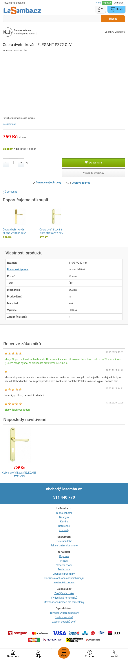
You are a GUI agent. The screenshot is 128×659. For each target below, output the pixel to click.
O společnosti (64, 512)
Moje (38, 654)
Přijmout (107, 2)
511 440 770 (64, 497)
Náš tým (64, 517)
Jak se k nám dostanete (64, 545)
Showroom (13, 654)
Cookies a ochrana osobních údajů (64, 578)
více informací (10, 124)
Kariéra (64, 521)
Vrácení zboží (64, 565)
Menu (64, 653)
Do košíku (93, 162)
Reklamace (64, 569)
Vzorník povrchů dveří (64, 621)
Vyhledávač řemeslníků (64, 597)
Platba (64, 560)
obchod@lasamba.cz (64, 489)
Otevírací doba (64, 541)
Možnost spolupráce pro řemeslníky (64, 602)
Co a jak (89, 654)
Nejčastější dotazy (64, 582)
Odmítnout (119, 2)
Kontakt (115, 654)
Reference (64, 525)
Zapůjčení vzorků (64, 593)
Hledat (113, 18)
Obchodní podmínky (64, 573)
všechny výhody (115, 31)
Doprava (64, 556)
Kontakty (64, 530)
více (98, 2)
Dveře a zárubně (64, 617)
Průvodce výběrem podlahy (64, 612)
